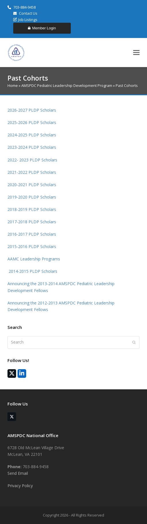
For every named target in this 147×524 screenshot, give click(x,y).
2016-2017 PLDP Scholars (31, 234)
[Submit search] (134, 342)
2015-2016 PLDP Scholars (31, 246)
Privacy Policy (20, 485)
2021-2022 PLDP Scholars (31, 172)
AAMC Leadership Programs (33, 259)
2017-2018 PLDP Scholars (31, 221)
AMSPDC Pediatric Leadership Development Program (66, 85)
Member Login (42, 28)
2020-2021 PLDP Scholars (31, 184)
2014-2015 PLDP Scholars (32, 271)
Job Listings (25, 19)
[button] (136, 52)
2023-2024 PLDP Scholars (31, 147)
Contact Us (25, 13)
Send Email (17, 473)
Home (12, 85)
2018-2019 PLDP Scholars (31, 209)
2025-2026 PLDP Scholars (31, 122)
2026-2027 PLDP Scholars (31, 110)
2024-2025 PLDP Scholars (32, 135)
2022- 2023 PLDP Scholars (32, 160)
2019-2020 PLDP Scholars (31, 197)
